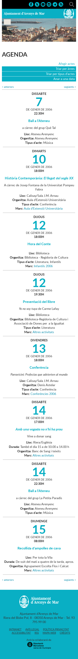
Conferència (39, 367)
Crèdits (65, 633)
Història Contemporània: (39, 178)
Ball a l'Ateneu (39, 120)
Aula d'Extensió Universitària (43, 208)
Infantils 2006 (43, 266)
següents (70, 87)
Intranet (15, 629)
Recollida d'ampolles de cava (39, 548)
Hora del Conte (39, 243)
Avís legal (32, 629)
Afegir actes (67, 64)
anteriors (8, 87)
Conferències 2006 (43, 394)
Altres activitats (43, 332)
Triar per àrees (65, 69)
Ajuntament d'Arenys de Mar (24, 13)
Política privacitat (56, 629)
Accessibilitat (21, 633)
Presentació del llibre (39, 301)
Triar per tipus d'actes (60, 74)
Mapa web (49, 633)
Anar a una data (64, 79)
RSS (37, 633)
